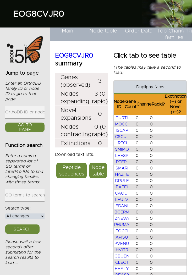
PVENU (121, 243)
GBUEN (121, 256)
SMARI (122, 168)
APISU (122, 237)
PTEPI (122, 161)
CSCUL (122, 136)
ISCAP (122, 130)
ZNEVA (122, 218)
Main (67, 31)
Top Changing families (174, 34)
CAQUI (122, 193)
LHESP (121, 155)
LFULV (121, 199)
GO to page (25, 127)
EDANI (122, 205)
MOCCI (122, 124)
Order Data (138, 31)
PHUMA (121, 224)
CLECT (122, 262)
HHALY (122, 268)
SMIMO (122, 149)
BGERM (121, 212)
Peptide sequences (71, 170)
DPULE (122, 180)
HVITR (122, 249)
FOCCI (122, 231)
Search (22, 229)
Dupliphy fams (150, 87)
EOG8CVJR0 (38, 14)
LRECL (122, 143)
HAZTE (122, 174)
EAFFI (122, 187)
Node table (103, 31)
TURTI (122, 117)
